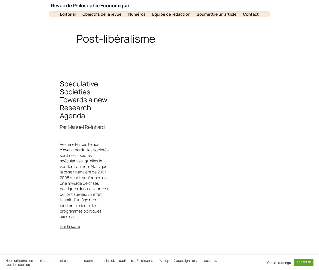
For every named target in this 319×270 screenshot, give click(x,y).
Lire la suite (70, 226)
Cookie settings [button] (279, 262)
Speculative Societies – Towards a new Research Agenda (83, 100)
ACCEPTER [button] (304, 262)
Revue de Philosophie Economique (90, 5)
